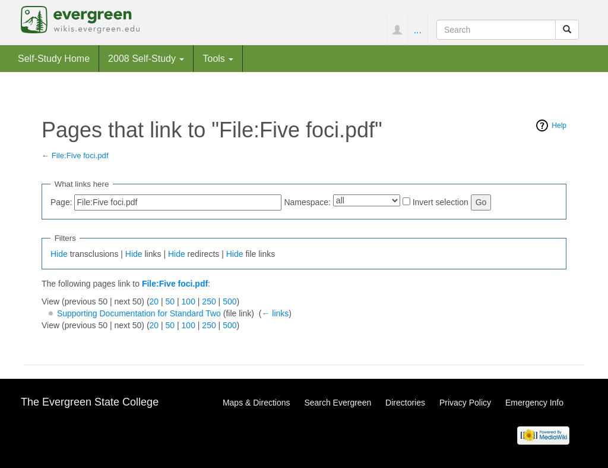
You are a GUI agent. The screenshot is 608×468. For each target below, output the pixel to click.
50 (170, 301)
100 (188, 301)
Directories (405, 402)
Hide (59, 254)
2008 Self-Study (146, 58)
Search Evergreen (337, 402)
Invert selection (440, 202)
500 (229, 301)
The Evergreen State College (90, 402)
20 (154, 301)
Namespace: (307, 202)
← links (275, 313)
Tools (217, 58)
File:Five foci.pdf (80, 155)
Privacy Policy (465, 402)
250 (209, 301)
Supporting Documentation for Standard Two (139, 313)
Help (559, 125)
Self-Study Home (54, 58)
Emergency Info (534, 402)
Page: (61, 202)
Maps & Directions (256, 402)
